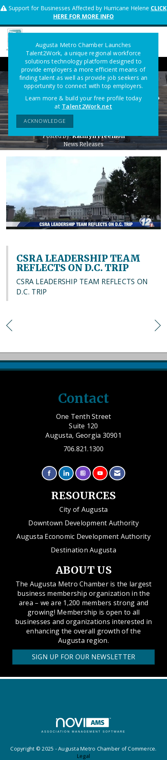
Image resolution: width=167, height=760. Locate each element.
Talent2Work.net (87, 106)
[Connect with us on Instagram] (82, 473)
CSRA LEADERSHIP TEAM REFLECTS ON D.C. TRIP (78, 263)
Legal (83, 756)
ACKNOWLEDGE (45, 121)
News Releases (83, 144)
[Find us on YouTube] (100, 473)
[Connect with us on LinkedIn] (66, 473)
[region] (158, 326)
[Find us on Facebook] (49, 473)
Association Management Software (83, 725)
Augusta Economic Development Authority (83, 536)
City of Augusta (83, 509)
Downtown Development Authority (83, 522)
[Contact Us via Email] (117, 473)
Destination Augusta (83, 549)
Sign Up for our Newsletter (83, 656)
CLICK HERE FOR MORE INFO (110, 12)
